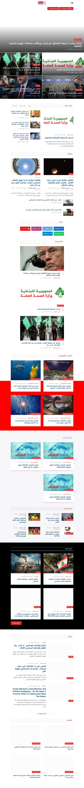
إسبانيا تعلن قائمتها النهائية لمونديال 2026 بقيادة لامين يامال (19, 534)
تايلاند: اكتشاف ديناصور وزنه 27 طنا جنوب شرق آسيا (59, 422)
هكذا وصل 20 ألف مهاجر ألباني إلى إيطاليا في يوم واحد (44, 210)
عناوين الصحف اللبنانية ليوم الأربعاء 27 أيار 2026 (60, 498)
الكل (29, 106)
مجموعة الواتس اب (53, 9)
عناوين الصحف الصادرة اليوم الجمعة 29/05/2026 (60, 466)
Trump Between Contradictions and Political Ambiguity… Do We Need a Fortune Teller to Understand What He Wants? (29, 693)
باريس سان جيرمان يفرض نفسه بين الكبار (65, 93)
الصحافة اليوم (67, 438)
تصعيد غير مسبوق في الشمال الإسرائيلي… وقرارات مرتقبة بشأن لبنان (26, 615)
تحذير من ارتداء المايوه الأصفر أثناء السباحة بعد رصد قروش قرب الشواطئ (26, 387)
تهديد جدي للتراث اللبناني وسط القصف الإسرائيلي (45, 200)
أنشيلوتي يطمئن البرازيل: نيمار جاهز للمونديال (19, 520)
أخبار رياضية (79, 90)
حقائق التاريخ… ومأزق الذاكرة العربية (27, 580)
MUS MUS (79, 96)
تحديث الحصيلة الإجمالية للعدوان (69, 70)
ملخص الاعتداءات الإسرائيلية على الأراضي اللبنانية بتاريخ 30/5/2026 (59, 615)
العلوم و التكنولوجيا (65, 356)
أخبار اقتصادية (69, 744)
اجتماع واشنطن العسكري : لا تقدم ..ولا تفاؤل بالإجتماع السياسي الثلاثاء (30, 646)
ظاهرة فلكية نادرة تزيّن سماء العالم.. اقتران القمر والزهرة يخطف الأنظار (60, 183)
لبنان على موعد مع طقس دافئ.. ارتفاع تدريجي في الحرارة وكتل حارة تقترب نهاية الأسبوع (20, 136)
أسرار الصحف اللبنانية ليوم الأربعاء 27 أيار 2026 (28, 466)
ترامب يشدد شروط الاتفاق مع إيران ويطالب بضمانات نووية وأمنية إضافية (45, 44)
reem (80, 49)
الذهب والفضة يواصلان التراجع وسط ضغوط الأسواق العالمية (26, 776)
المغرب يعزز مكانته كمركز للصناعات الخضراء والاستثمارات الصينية (58, 387)
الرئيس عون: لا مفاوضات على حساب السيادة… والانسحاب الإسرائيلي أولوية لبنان (30, 668)
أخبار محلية (79, 67)
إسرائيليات (14, 106)
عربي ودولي (78, 39)
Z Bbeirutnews (65, 188)
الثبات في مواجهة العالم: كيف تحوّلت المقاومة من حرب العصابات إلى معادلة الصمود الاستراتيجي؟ (21, 91)
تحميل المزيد (42, 714)
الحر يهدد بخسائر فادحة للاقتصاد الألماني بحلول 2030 (27, 748)
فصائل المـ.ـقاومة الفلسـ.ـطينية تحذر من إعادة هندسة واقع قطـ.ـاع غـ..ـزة (21, 69)
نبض (71, 9)
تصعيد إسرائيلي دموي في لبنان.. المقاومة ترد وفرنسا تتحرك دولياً (20, 124)
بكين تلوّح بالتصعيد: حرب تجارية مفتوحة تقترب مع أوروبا (58, 748)
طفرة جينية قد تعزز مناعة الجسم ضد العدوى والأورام (26, 422)
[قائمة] (72, 3)
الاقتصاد (69, 720)
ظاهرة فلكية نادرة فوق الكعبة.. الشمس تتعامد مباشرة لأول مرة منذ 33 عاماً (25, 183)
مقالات (38, 86)
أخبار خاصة (68, 549)
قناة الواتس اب (64, 9)
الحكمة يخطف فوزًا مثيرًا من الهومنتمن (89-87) (52, 534)
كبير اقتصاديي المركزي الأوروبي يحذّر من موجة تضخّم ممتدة (58, 776)
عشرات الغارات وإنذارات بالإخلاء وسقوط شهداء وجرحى (60, 580)
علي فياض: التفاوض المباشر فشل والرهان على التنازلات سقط (20, 113)
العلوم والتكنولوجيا (67, 379)
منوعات (69, 154)
